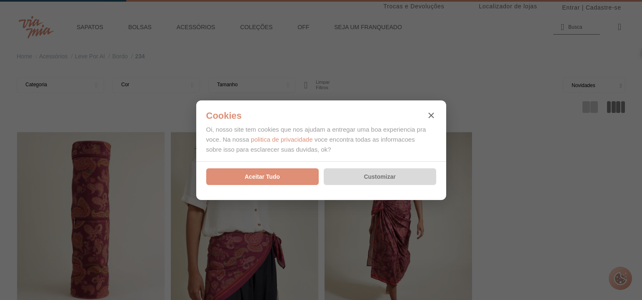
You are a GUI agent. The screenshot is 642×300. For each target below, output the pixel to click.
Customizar (379, 176)
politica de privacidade (281, 139)
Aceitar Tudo (262, 176)
